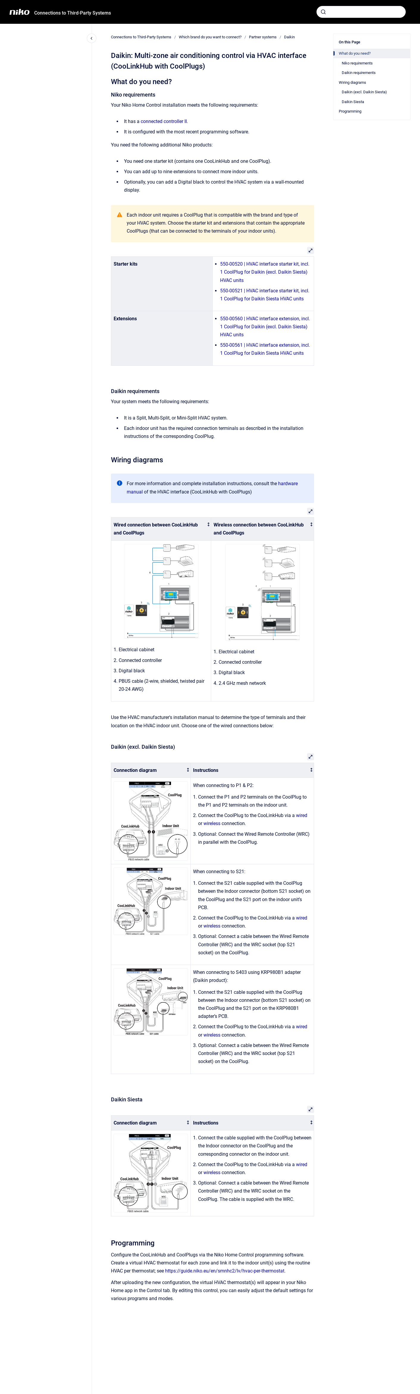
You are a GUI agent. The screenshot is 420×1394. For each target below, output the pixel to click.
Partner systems (263, 37)
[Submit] (323, 12)
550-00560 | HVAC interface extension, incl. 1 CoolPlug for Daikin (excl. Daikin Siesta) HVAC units (265, 327)
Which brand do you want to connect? (210, 37)
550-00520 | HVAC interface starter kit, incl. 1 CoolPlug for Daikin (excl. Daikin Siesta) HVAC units (264, 272)
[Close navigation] (91, 38)
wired (301, 815)
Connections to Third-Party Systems (72, 13)
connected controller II (164, 121)
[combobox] (361, 12)
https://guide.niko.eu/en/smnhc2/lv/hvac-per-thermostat (224, 1271)
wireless (211, 823)
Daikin (289, 37)
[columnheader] (161, 528)
